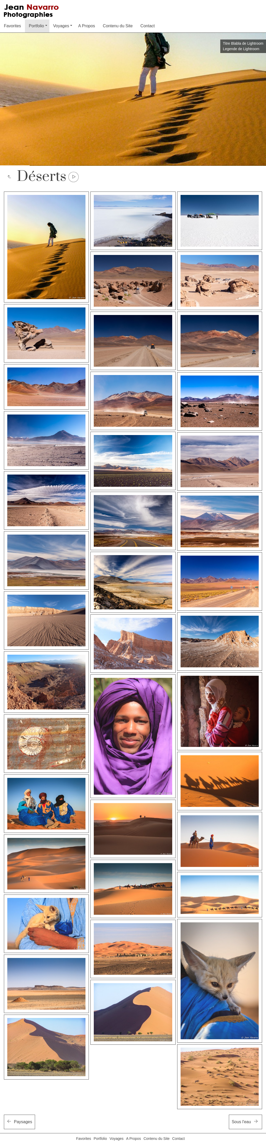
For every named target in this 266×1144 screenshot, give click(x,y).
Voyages (61, 26)
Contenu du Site (118, 26)
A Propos (86, 26)
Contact (148, 26)
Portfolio (36, 26)
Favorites (12, 26)
